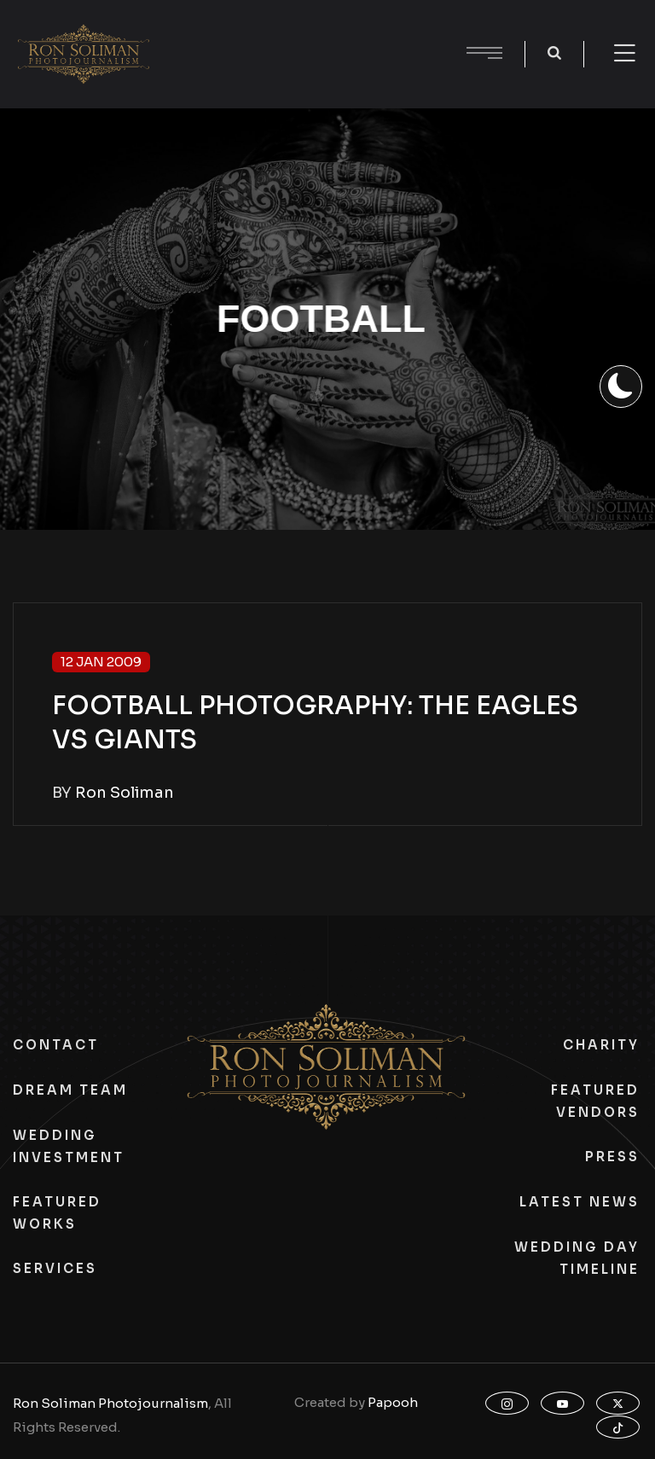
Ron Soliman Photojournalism (110, 1403)
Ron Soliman (124, 792)
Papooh (393, 1402)
